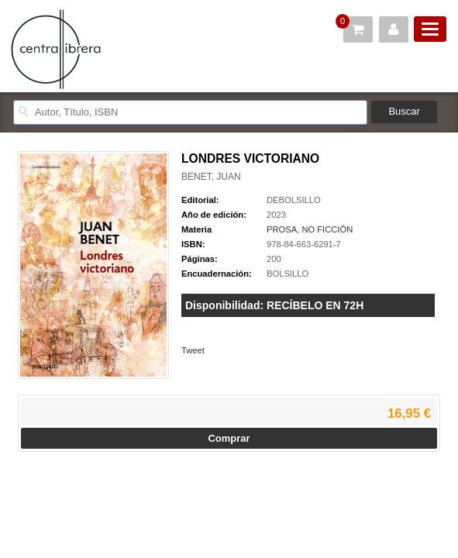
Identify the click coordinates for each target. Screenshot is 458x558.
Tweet (193, 350)
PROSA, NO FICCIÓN (310, 229)
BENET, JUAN (211, 176)
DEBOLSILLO (294, 200)
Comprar (229, 438)
